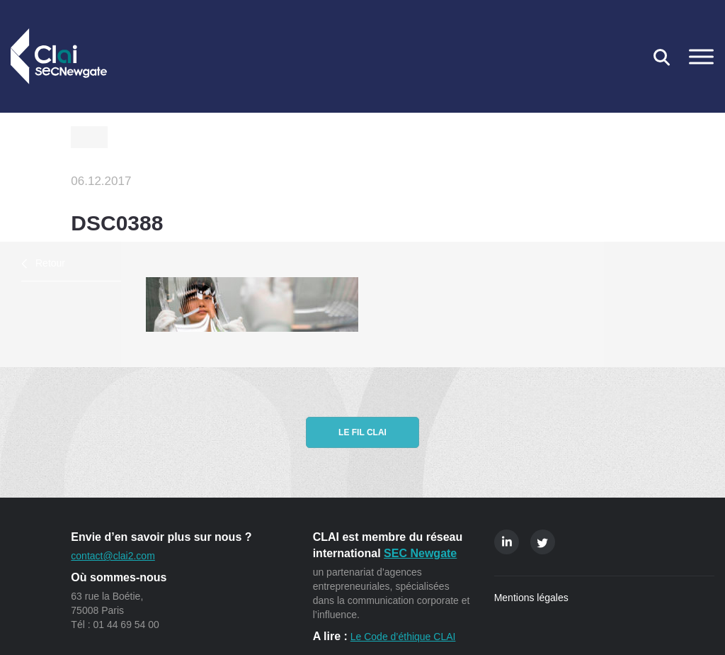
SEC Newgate (420, 553)
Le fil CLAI (362, 432)
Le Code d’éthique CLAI (403, 636)
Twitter (542, 542)
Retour (50, 263)
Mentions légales (531, 597)
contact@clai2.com (112, 555)
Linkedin (506, 542)
